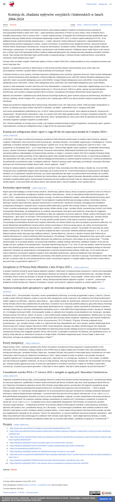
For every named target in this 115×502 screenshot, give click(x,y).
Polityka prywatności (10, 492)
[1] (34, 57)
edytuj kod (13, 135)
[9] (105, 366)
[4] (101, 238)
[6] (26, 273)
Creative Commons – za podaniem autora (37, 485)
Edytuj (79, 25)
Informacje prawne (32, 492)
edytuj (6, 135)
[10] (107, 418)
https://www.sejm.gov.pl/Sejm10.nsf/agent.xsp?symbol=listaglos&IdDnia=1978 (40, 428)
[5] (38, 260)
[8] (52, 336)
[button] (4, 4)
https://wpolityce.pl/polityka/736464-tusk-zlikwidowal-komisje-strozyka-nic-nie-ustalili (42, 451)
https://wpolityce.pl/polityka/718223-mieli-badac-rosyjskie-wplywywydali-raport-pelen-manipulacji (47, 446)
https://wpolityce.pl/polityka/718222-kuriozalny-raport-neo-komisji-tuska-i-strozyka (41, 443)
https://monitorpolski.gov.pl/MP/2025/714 (25, 449)
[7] (103, 281)
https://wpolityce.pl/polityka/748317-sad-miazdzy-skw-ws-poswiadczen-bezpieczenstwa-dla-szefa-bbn (49, 463)
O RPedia (21, 492)
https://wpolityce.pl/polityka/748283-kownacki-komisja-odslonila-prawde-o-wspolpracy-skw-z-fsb (47, 460)
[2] (73, 125)
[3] (65, 163)
